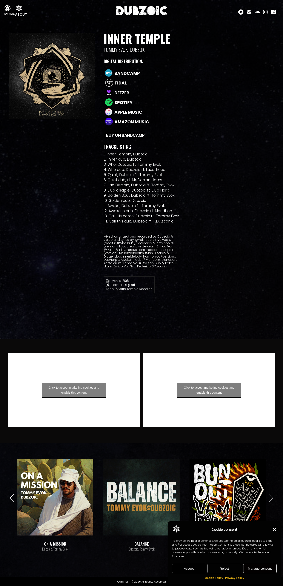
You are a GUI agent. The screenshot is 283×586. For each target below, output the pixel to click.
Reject (224, 568)
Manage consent (260, 568)
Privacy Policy (234, 578)
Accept (189, 568)
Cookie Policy (214, 578)
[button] (274, 530)
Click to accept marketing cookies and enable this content (74, 390)
